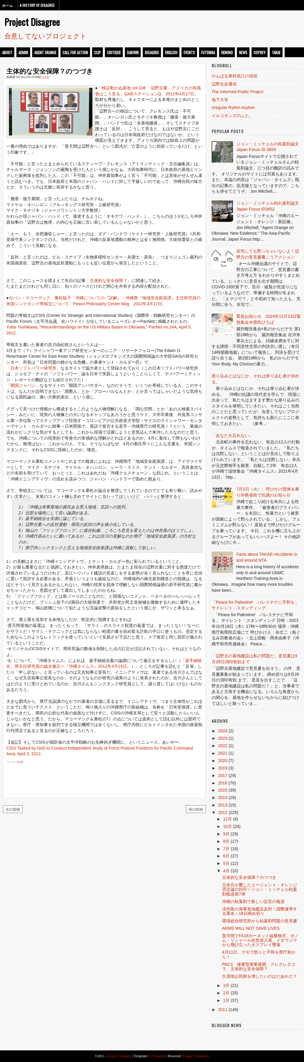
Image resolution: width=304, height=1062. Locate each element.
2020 (222, 760)
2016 (222, 783)
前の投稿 (196, 809)
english (171, 52)
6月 (226, 856)
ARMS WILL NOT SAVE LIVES (251, 928)
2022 (222, 745)
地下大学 (220, 99)
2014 (222, 797)
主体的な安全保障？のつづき (49, 70)
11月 (227, 819)
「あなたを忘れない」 (232, 435)
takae (276, 52)
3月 (226, 985)
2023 (222, 738)
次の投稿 (13, 809)
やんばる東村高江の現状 (235, 76)
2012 (222, 812)
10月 (227, 826)
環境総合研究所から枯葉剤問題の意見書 (259, 920)
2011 (222, 1009)
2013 (222, 805)
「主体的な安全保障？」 (108, 280)
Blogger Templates (195, 1056)
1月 (226, 1000)
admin (23, 52)
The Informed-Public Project (237, 91)
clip (97, 52)
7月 (226, 848)
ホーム (7, 5)
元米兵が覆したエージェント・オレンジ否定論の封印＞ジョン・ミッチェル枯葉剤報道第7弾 (259, 889)
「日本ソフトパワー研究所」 (33, 368)
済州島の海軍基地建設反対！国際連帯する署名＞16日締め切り (259, 911)
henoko (227, 52)
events (189, 52)
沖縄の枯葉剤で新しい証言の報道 (253, 901)
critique (114, 52)
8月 (226, 841)
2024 (222, 730)
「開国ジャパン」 (23, 385)
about (7, 52)
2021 (222, 753)
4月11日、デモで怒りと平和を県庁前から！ (259, 954)
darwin (133, 52)
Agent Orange (45, 52)
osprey (260, 52)
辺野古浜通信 (224, 84)
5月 (226, 863)
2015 (222, 790)
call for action (75, 52)
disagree (152, 52)
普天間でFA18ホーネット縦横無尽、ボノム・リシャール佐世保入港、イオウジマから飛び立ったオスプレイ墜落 (260, 940)
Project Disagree (32, 22)
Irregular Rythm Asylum (233, 107)
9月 (226, 833)
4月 (226, 870)
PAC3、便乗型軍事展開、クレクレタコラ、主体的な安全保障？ (258, 966)
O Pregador (157, 1056)
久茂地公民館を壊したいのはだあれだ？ (259, 976)
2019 (222, 768)
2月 (226, 993)
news (243, 52)
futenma (208, 52)
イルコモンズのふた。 (232, 115)
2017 (222, 775)
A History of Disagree (37, 5)
